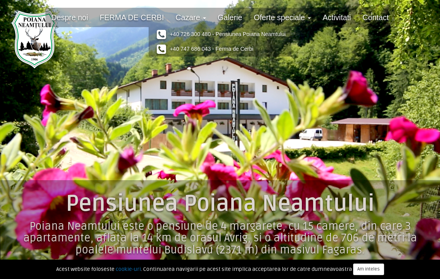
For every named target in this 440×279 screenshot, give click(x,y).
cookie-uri (128, 269)
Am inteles (368, 269)
